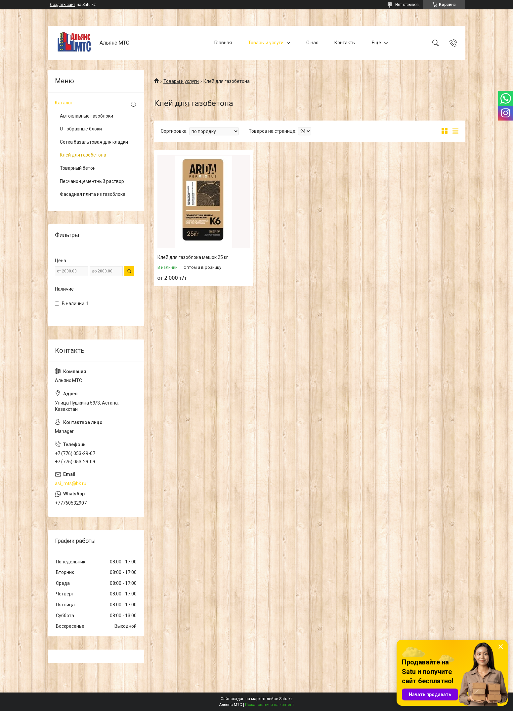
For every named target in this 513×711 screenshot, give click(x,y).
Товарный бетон (78, 168)
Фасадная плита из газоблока (92, 194)
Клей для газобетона (83, 155)
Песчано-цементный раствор (92, 181)
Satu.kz (286, 698)
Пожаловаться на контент (269, 704)
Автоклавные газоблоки (86, 116)
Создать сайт (62, 4)
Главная (223, 42)
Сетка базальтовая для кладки (94, 142)
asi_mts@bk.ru (70, 483)
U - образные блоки (81, 128)
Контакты (345, 42)
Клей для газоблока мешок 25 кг (192, 257)
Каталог (64, 102)
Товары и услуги (265, 42)
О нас (312, 42)
